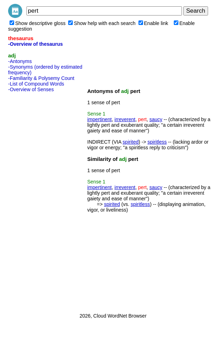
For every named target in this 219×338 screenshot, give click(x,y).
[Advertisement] (36, 200)
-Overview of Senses (31, 89)
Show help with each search (101, 23)
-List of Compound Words (36, 84)
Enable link (153, 23)
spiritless (157, 142)
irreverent (124, 119)
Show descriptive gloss (37, 23)
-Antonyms (20, 61)
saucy (155, 119)
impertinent (99, 119)
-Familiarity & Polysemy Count (41, 78)
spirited (130, 142)
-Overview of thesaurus (35, 44)
